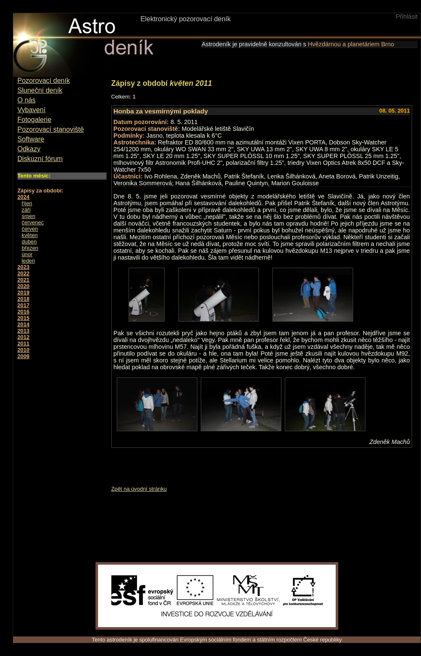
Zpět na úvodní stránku (139, 489)
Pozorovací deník (43, 80)
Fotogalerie (34, 119)
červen (30, 229)
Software (30, 139)
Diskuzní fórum (40, 158)
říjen (27, 203)
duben (29, 241)
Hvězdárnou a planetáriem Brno (351, 44)
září (26, 209)
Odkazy (28, 149)
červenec (33, 222)
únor (27, 254)
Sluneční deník (39, 90)
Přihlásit (407, 16)
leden (28, 260)
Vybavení (31, 109)
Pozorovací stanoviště (50, 129)
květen (30, 235)
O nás (26, 100)
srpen (28, 216)
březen (30, 248)
